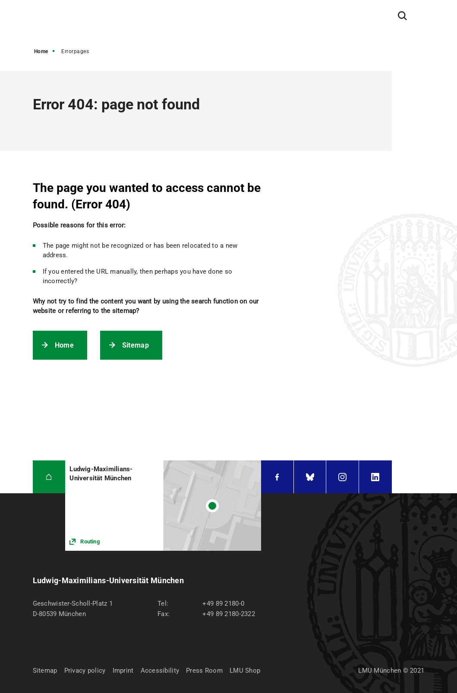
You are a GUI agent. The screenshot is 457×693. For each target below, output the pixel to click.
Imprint (123, 670)
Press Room (204, 670)
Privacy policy (85, 670)
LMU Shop (245, 670)
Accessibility (160, 670)
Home (41, 51)
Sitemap (135, 345)
